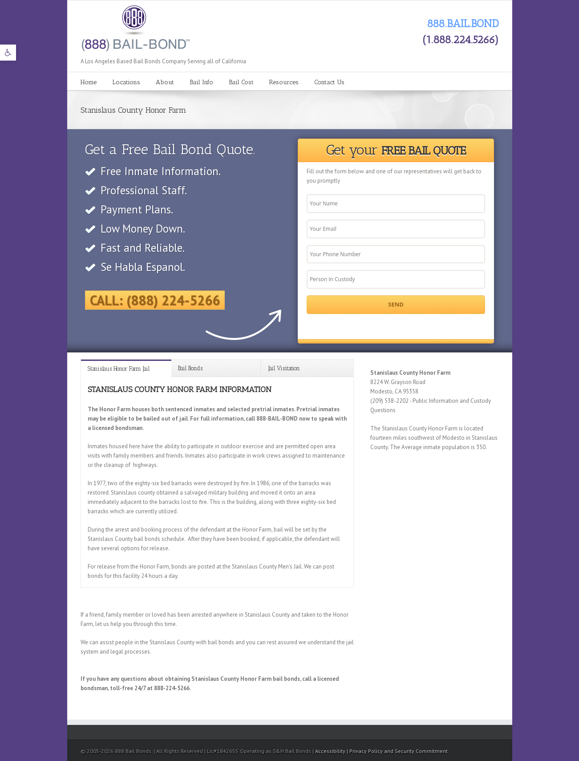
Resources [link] (284, 82)
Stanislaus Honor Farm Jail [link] (119, 368)
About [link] (165, 82)
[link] (8, 53)
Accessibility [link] (331, 751)
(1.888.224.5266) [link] (460, 39)
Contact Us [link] (329, 82)
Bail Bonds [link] (190, 368)
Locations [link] (126, 82)
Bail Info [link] (201, 82)
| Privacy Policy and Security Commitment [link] (397, 751)
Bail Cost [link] (241, 82)
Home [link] (89, 82)
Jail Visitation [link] (284, 368)
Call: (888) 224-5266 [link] (155, 300)
